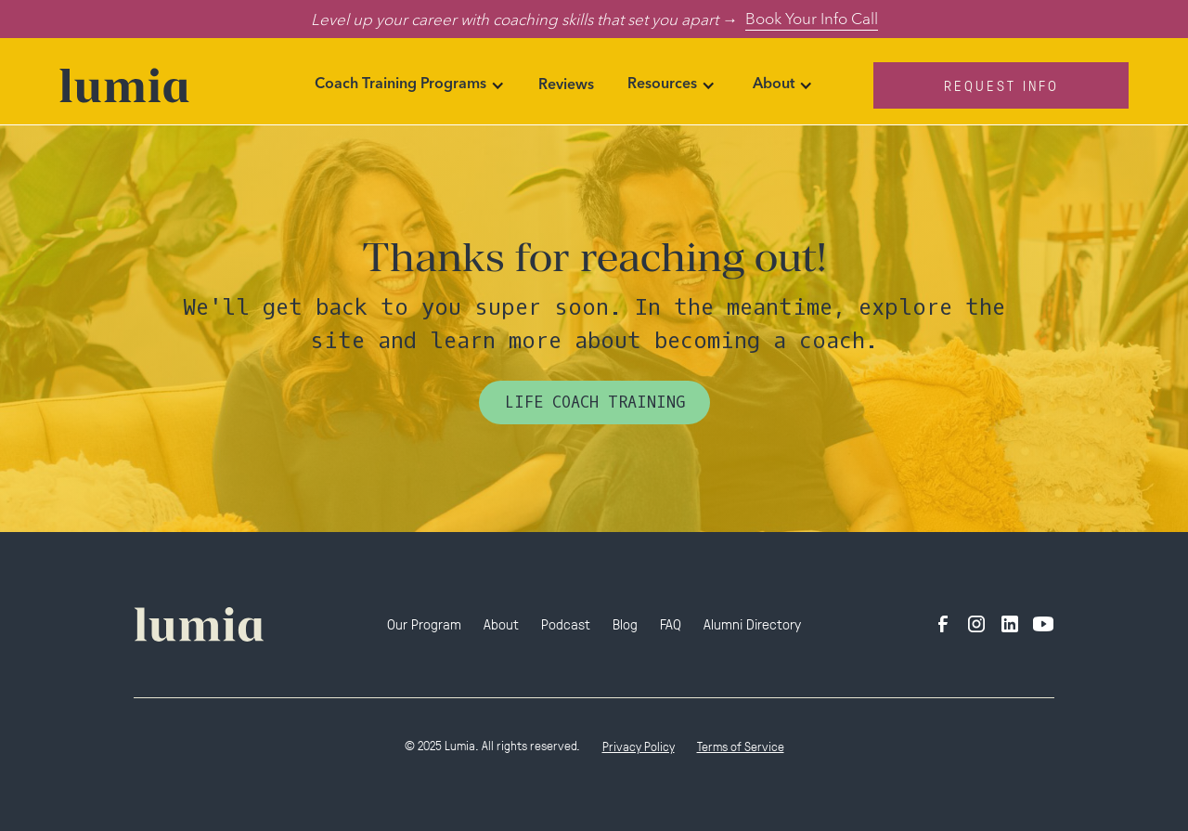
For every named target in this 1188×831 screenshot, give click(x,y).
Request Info (1001, 85)
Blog (625, 623)
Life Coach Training (594, 402)
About (501, 623)
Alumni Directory (752, 623)
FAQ (670, 623)
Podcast (565, 623)
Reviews (566, 85)
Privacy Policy (638, 746)
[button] (409, 85)
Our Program (424, 623)
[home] (164, 85)
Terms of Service (740, 746)
